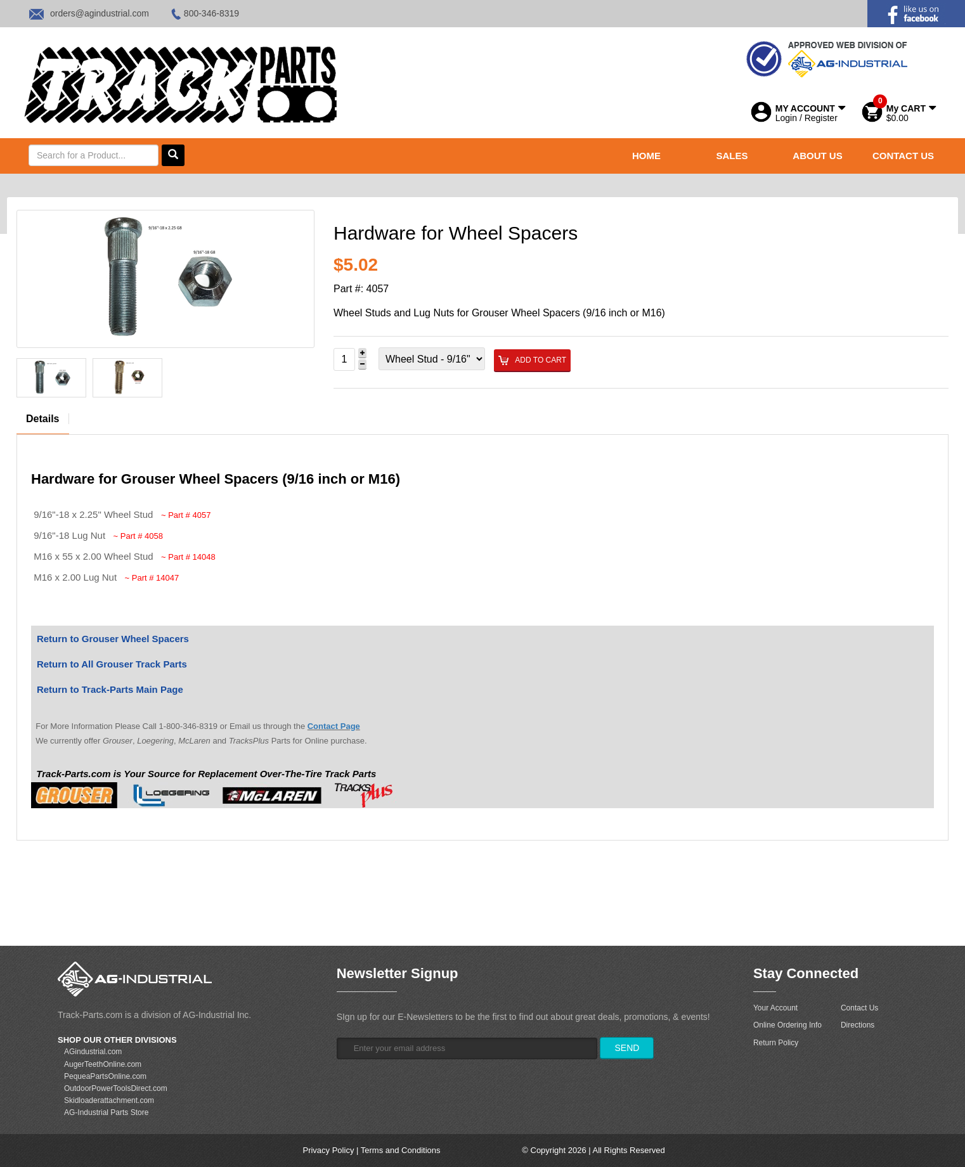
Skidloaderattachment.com (109, 1100)
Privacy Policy (328, 1150)
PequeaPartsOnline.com (105, 1076)
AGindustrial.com (93, 1051)
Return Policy (775, 1042)
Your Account (775, 1007)
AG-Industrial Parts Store (106, 1112)
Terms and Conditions (401, 1150)
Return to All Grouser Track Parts (112, 664)
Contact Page (334, 726)
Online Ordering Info (787, 1025)
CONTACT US (903, 155)
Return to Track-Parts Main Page (110, 689)
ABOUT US (817, 155)
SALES (732, 155)
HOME (646, 155)
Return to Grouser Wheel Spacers (113, 638)
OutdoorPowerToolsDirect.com (115, 1088)
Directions (857, 1025)
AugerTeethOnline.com (102, 1064)
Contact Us (859, 1007)
